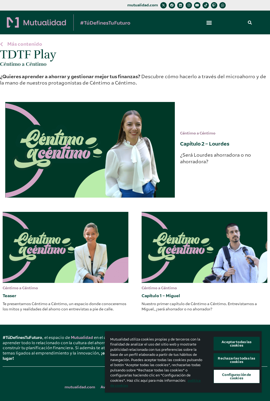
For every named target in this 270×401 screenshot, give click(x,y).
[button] (209, 22)
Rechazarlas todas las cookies (236, 360)
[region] (183, 362)
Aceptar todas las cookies (236, 344)
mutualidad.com (142, 5)
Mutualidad (82, 337)
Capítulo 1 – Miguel (161, 296)
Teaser (9, 296)
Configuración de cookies (236, 376)
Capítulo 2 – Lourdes (204, 144)
